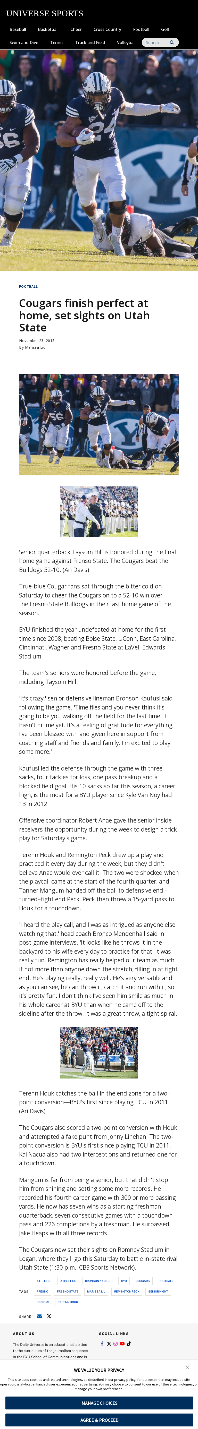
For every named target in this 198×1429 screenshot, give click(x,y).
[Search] (160, 42)
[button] (187, 1367)
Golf (165, 29)
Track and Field (90, 42)
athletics (68, 1280)
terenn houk (68, 1302)
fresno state (67, 1291)
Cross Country (107, 29)
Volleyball (126, 42)
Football (141, 29)
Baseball (18, 29)
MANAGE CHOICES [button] (99, 1403)
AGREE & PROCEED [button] (99, 1420)
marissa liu (96, 1291)
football (166, 1280)
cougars (143, 1280)
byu (124, 1280)
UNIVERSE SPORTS (44, 13)
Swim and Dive (24, 42)
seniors (43, 1302)
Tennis (56, 42)
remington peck (126, 1291)
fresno (42, 1291)
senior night (158, 1291)
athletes (44, 1280)
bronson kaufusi (98, 1280)
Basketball (48, 29)
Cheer (76, 29)
